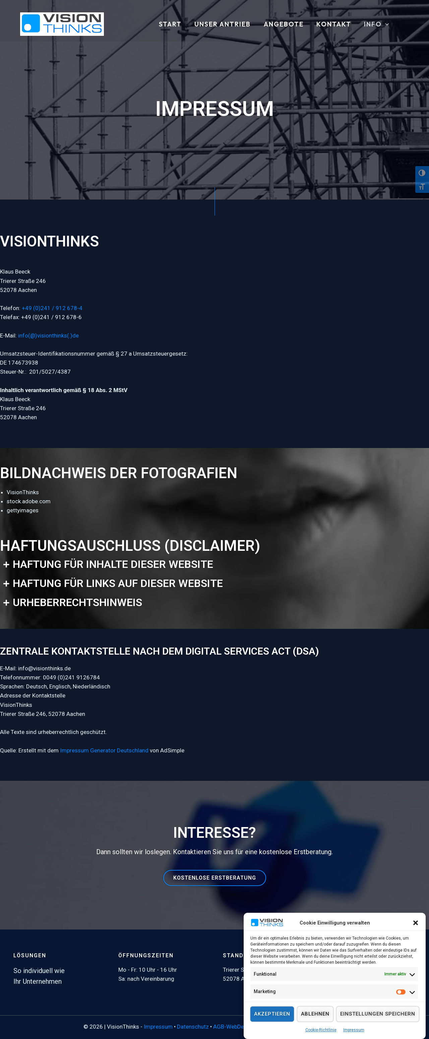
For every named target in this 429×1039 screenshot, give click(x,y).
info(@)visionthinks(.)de (48, 335)
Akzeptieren (272, 1025)
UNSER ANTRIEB (222, 24)
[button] (415, 933)
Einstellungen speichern (377, 1025)
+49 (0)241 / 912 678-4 (52, 308)
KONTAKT (333, 24)
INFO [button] (376, 24)
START (170, 24)
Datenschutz (193, 1026)
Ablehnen (315, 1025)
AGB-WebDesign (234, 1026)
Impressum (158, 1026)
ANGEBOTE (284, 24)
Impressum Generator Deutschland (104, 750)
